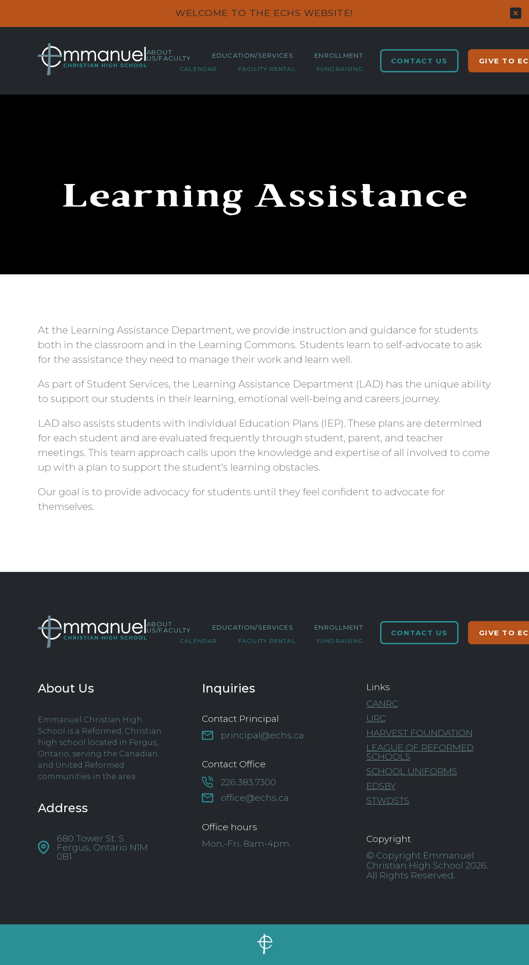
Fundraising (340, 69)
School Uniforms (411, 771)
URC (376, 718)
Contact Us (419, 60)
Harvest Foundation (419, 732)
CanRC (382, 703)
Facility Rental (267, 69)
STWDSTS (387, 800)
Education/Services (253, 56)
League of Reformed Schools (420, 752)
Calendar (198, 69)
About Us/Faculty (169, 55)
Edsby (381, 785)
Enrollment (338, 56)
